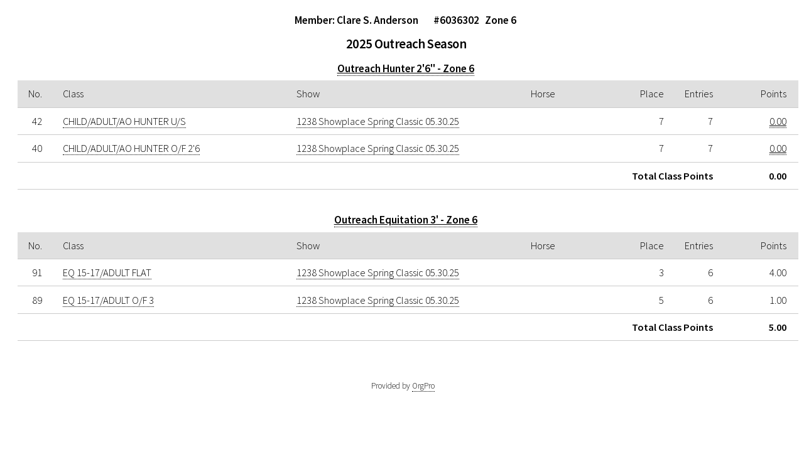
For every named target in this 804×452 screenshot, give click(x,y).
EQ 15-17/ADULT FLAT (107, 272)
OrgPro (423, 385)
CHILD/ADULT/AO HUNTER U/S (124, 121)
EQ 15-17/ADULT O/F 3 (108, 300)
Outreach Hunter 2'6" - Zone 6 (405, 68)
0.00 (777, 121)
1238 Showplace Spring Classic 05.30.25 (377, 121)
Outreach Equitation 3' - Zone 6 (405, 220)
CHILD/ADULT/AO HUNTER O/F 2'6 (131, 148)
